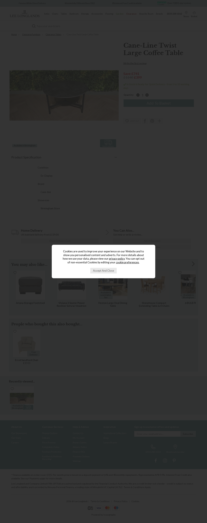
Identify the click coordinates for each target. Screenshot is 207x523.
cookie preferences (127, 262)
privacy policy (117, 258)
